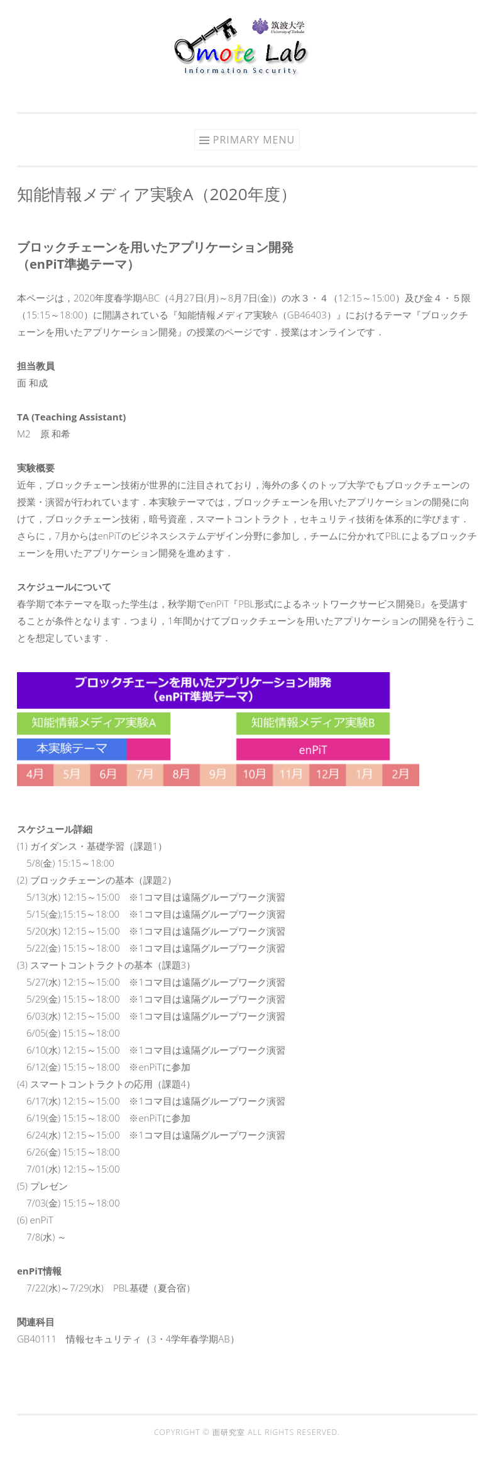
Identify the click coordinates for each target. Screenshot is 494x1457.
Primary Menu (254, 140)
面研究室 (230, 1432)
